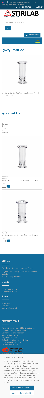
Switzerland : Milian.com (11, 340)
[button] (5, 2)
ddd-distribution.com (27, 328)
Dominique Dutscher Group (22, 268)
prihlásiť (39, 7)
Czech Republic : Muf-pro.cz (12, 342)
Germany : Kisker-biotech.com (13, 333)
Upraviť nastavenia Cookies (22, 393)
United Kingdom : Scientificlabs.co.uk (15, 330)
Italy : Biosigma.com (9, 337)
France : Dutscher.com (10, 328)
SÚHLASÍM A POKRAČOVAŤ (22, 387)
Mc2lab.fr (24, 340)
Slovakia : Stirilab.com (10, 345)
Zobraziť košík (32, 35)
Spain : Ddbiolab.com (10, 335)
